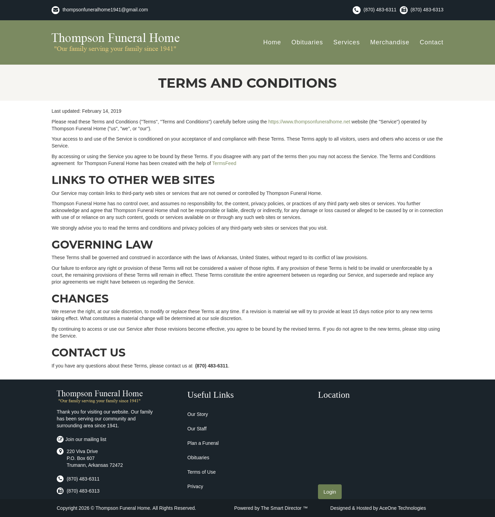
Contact (431, 42)
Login (329, 492)
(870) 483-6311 (380, 9)
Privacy (195, 486)
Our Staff (197, 428)
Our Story (197, 414)
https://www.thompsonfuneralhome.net (309, 121)
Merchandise (389, 42)
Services (346, 42)
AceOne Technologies (402, 508)
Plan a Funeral (203, 443)
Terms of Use (201, 472)
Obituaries (307, 42)
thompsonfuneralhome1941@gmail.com (105, 9)
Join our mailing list (81, 439)
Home (272, 42)
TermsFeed (224, 163)
